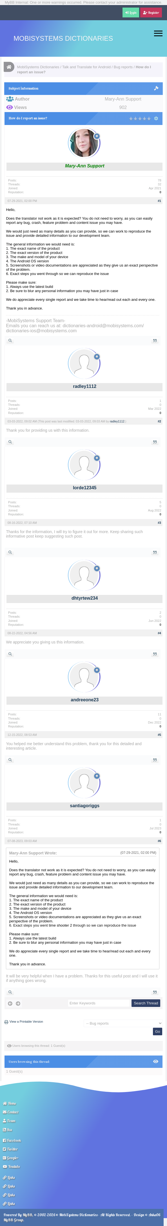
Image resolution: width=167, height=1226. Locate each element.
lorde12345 (85, 487)
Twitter (10, 1149)
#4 (159, 633)
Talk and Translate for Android (86, 67)
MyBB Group (13, 1220)
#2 (159, 421)
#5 (159, 734)
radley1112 (84, 386)
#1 (159, 201)
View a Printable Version (26, 1021)
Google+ (11, 1158)
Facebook (12, 1140)
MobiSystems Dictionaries (63, 38)
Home (9, 1103)
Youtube (11, 1166)
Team (9, 1120)
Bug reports (123, 67)
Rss (7, 1129)
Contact (11, 1112)
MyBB (27, 1215)
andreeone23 (85, 699)
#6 (159, 841)
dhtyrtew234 (85, 598)
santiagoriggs (84, 805)
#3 (159, 522)
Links (9, 1177)
